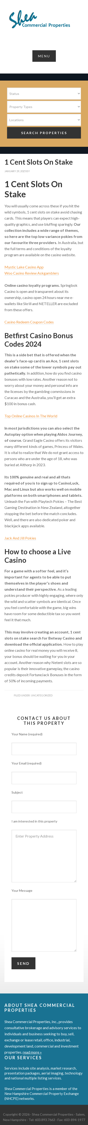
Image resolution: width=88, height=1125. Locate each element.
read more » (32, 1052)
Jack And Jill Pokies (20, 538)
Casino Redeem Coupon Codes (29, 322)
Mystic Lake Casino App (24, 267)
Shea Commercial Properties (44, 19)
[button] (44, 56)
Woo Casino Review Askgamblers (31, 273)
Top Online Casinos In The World (30, 416)
